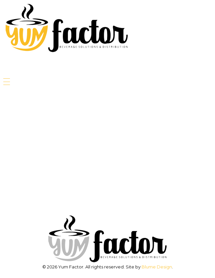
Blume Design (157, 266)
